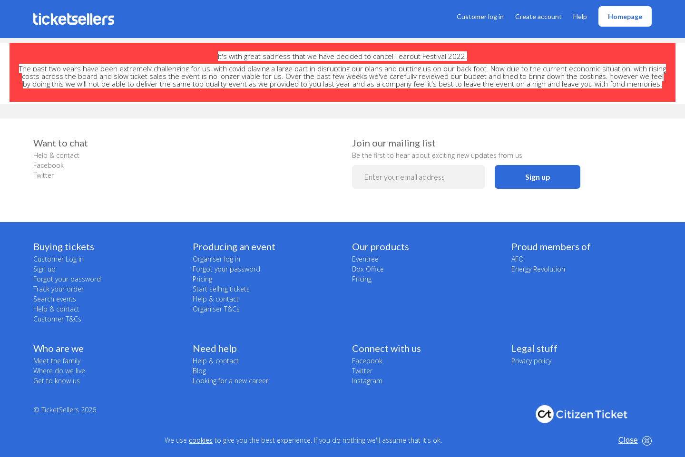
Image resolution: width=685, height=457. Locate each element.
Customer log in (480, 16)
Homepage (625, 16)
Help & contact (56, 155)
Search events (54, 298)
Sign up (537, 176)
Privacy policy (531, 360)
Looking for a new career (230, 380)
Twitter (43, 175)
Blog (199, 370)
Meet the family (56, 360)
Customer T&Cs (57, 318)
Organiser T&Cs (216, 308)
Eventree (365, 258)
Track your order (58, 288)
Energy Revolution (538, 268)
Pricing (202, 278)
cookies (201, 440)
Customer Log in (58, 258)
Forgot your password (67, 278)
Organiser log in (216, 258)
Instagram (367, 380)
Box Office (368, 268)
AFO (517, 258)
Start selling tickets (221, 288)
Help (580, 16)
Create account (538, 16)
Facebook (48, 165)
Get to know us (56, 380)
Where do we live (59, 370)
